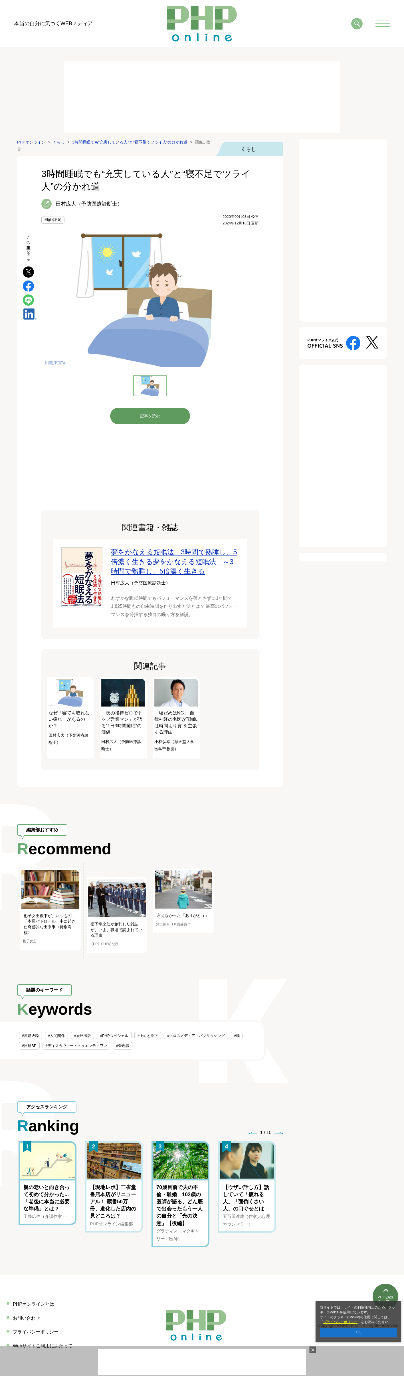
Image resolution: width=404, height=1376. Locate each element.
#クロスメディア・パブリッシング (196, 1036)
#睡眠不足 (53, 220)
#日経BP (29, 1046)
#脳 (237, 1036)
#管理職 (122, 1046)
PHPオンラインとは (33, 1304)
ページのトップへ (385, 1279)
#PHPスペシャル (114, 1036)
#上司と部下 (148, 1036)
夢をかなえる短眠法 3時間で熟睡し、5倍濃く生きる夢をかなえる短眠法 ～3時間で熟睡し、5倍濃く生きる (174, 561)
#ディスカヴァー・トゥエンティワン (76, 1046)
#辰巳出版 (82, 1036)
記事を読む (150, 416)
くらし (248, 149)
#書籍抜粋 (30, 1036)
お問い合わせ (26, 1318)
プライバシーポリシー (340, 1322)
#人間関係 (56, 1036)
